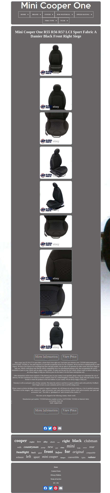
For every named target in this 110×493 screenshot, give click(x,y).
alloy (46, 442)
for (67, 451)
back (33, 452)
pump (43, 447)
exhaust (20, 457)
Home (56, 467)
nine (58, 442)
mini (71, 446)
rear (91, 447)
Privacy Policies (56, 475)
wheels (52, 442)
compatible (90, 453)
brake (78, 448)
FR (58, 483)
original (78, 452)
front (48, 451)
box (39, 442)
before (59, 452)
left (28, 456)
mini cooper (50, 457)
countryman (31, 447)
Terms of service (56, 479)
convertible (73, 457)
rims (62, 447)
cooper (20, 440)
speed (40, 453)
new (50, 447)
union (85, 448)
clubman (90, 441)
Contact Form (55, 471)
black (77, 440)
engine (31, 442)
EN (54, 483)
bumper (63, 458)
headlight (22, 452)
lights (83, 458)
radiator (92, 457)
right (66, 441)
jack (57, 448)
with (19, 447)
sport (37, 457)
